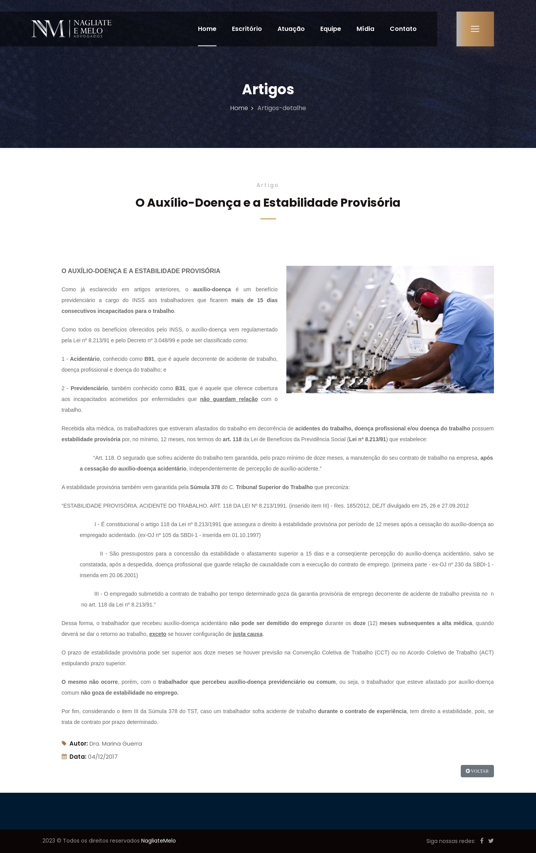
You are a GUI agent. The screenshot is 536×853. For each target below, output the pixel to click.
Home (206, 28)
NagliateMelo (158, 841)
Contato (402, 28)
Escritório (246, 28)
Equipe (330, 28)
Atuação (290, 28)
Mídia (365, 28)
